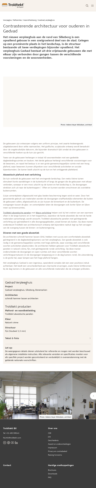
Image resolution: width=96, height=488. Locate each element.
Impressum (52, 447)
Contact (7, 465)
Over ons (52, 428)
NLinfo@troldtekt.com (12, 437)
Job (49, 436)
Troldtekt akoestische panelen (17, 212)
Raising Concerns (55, 455)
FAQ (49, 477)
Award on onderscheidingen (59, 444)
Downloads (52, 473)
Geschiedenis (53, 440)
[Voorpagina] (13, 5)
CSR (49, 433)
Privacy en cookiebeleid (57, 451)
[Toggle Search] (87, 5)
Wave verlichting (43, 212)
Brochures (52, 470)
